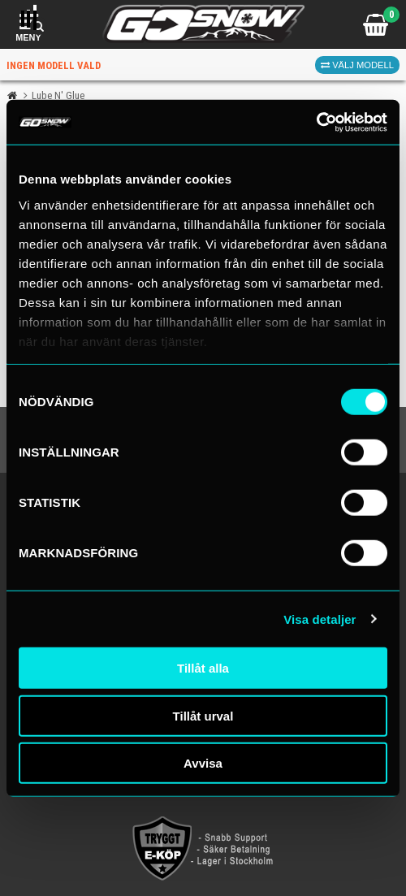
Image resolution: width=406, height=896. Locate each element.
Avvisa (203, 763)
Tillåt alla (203, 668)
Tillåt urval (203, 715)
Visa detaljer (319, 618)
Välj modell (357, 65)
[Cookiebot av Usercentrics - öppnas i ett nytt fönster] (316, 121)
